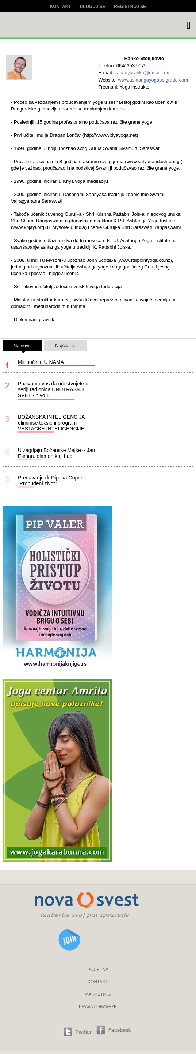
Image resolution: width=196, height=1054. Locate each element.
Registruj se (130, 6)
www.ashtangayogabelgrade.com (153, 80)
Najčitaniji (65, 345)
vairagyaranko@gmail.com (143, 72)
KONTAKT (98, 982)
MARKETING (98, 994)
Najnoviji (22, 347)
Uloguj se (92, 6)
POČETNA (97, 969)
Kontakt (60, 6)
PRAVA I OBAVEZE (98, 1006)
